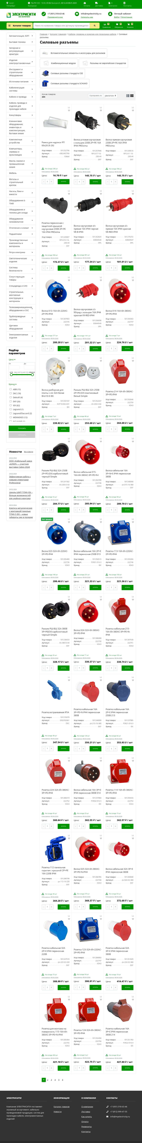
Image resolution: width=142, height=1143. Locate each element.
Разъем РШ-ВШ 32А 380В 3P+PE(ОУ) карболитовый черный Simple (55, 627)
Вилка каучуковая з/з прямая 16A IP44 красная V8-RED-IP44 (118, 227)
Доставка (85, 1104)
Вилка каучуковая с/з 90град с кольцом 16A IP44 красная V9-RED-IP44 (87, 310)
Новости (58, 1104)
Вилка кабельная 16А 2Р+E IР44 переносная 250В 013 (87, 549)
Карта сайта (41, 1140)
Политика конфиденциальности (20, 1140)
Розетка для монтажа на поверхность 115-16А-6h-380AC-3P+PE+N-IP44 (55, 1024)
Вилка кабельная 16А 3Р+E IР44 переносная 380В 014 (87, 786)
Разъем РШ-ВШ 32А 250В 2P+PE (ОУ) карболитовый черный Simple (55, 470)
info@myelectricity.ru (91, 13)
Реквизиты (86, 1119)
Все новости (28, 452)
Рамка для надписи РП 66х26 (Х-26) (53, 144)
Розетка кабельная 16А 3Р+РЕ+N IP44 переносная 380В (87, 707)
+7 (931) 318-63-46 (56, 13)
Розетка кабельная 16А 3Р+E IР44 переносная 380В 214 (117, 1024)
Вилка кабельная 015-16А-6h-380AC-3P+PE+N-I (86, 471)
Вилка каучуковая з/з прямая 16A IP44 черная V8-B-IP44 (86, 227)
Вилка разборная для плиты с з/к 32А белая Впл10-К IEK (53, 390)
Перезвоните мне (55, 17)
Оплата (84, 1114)
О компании (87, 1099)
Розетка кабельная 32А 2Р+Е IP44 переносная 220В (53, 944)
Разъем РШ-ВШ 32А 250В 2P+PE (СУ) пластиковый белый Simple (86, 390)
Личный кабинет (122, 13)
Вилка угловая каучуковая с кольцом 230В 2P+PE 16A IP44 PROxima (87, 142)
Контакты (86, 1124)
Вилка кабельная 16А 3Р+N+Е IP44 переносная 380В (118, 470)
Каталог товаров (19, 25)
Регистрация (126, 17)
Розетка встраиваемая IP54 (55, 707)
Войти (116, 17)
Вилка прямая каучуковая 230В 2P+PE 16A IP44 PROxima (119, 142)
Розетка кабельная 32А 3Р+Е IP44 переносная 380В (117, 944)
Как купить (86, 1109)
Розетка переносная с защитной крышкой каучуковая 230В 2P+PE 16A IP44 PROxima (54, 227)
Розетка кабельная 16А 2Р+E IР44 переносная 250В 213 (117, 707)
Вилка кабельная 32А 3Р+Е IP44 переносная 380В (119, 865)
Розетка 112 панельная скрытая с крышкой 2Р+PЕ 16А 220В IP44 (55, 864)
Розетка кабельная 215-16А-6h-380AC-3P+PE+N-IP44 (118, 627)
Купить (63, 181)
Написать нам (87, 17)
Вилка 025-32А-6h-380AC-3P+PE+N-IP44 (87, 865)
